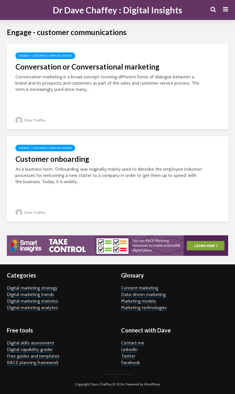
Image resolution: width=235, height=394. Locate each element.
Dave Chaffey (30, 120)
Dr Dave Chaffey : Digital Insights (117, 10)
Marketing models (138, 301)
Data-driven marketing (143, 294)
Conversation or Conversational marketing (87, 66)
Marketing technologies (144, 307)
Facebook (130, 362)
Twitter (128, 356)
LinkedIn (129, 349)
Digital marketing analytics (32, 307)
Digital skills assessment (30, 343)
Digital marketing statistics (32, 301)
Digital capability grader (30, 349)
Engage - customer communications (45, 56)
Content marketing (139, 288)
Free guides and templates (33, 356)
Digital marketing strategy (32, 288)
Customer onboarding (52, 159)
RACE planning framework (33, 362)
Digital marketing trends (30, 294)
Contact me (132, 343)
